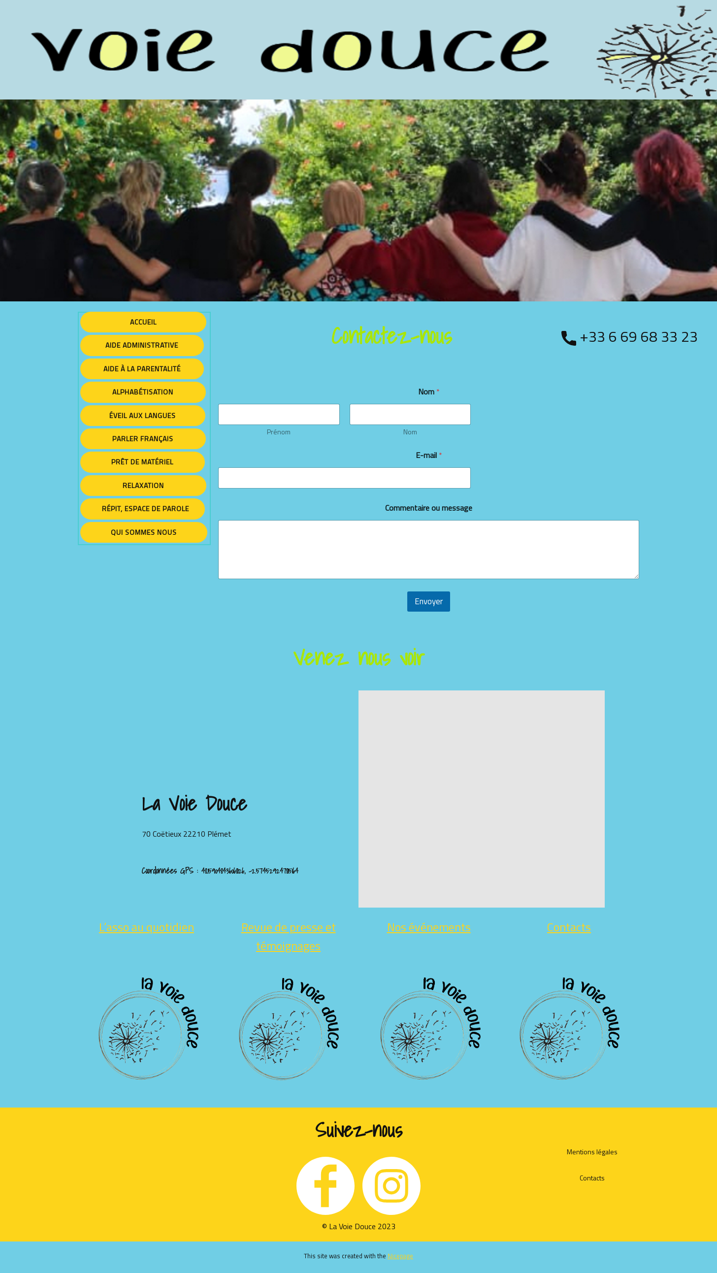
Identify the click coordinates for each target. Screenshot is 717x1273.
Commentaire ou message (428, 508)
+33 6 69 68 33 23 (629, 337)
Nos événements (429, 927)
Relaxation (143, 485)
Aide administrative (141, 345)
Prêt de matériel (142, 462)
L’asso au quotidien (146, 927)
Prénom (279, 431)
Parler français (142, 438)
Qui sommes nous (144, 532)
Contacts (569, 927)
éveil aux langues (142, 415)
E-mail (429, 455)
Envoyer (429, 601)
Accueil (143, 322)
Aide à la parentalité (142, 368)
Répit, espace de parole (142, 508)
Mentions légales (592, 1151)
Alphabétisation (142, 392)
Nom (410, 431)
